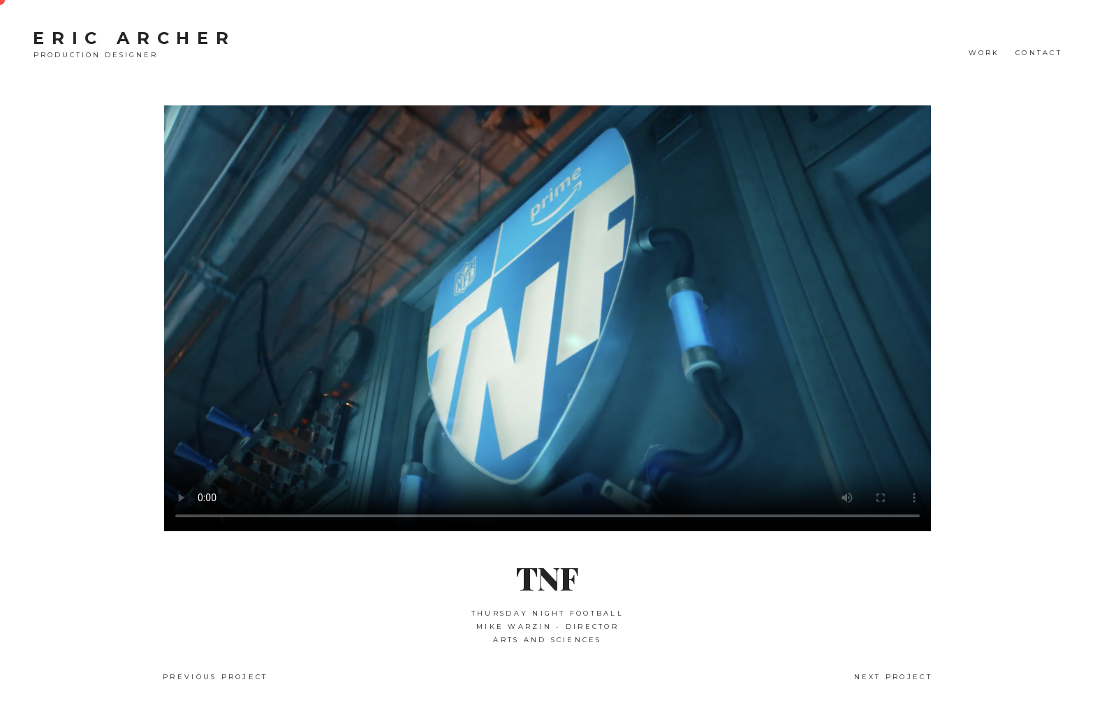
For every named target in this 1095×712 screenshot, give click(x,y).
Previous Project (215, 677)
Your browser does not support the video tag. (547, 318)
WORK (984, 53)
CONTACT (1038, 53)
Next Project (893, 677)
